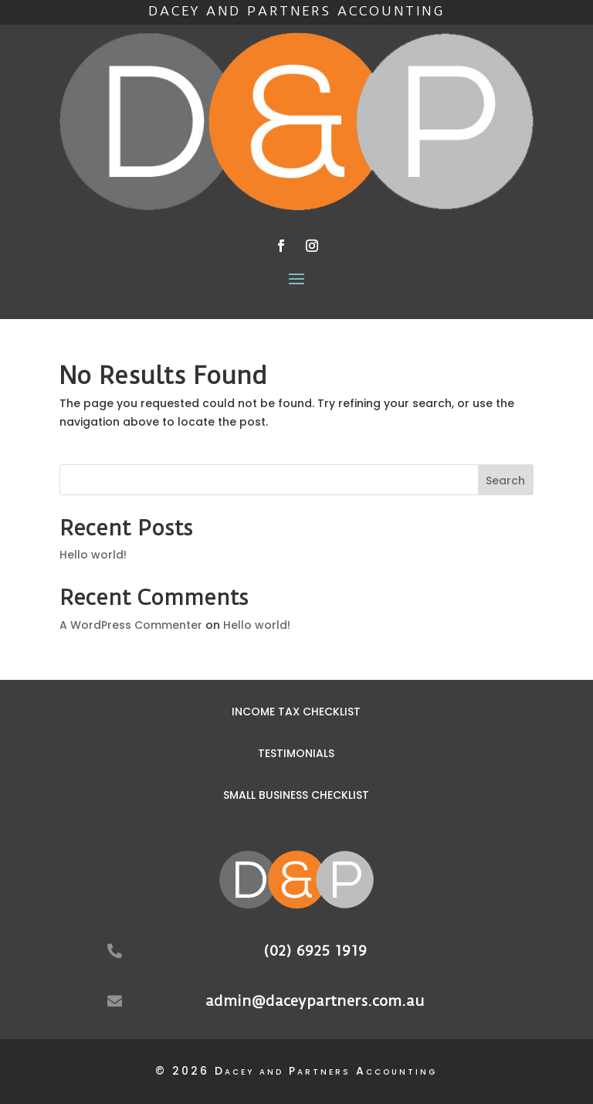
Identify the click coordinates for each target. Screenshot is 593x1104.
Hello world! (93, 554)
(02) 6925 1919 (315, 951)
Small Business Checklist (296, 795)
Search (505, 480)
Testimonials (296, 753)
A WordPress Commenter (130, 625)
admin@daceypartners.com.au (315, 1001)
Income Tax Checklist (296, 711)
